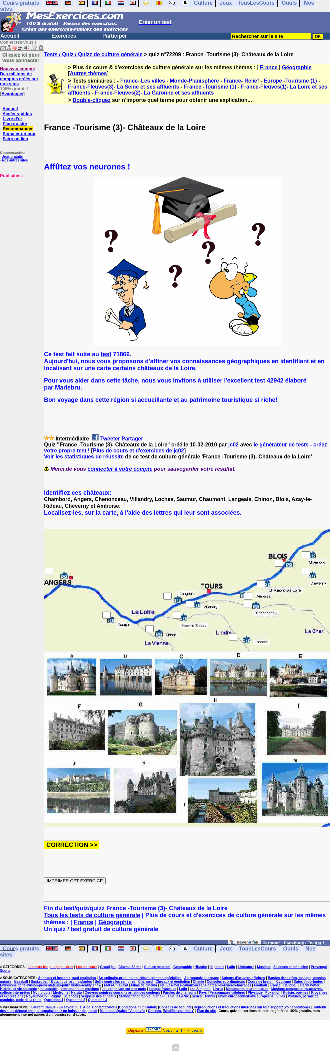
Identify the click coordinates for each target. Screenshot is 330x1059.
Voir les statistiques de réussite (84, 456)
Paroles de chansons (179, 992)
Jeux (226, 948)
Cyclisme (283, 981)
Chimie (198, 981)
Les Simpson (200, 989)
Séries (197, 996)
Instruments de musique (79, 989)
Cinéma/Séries (129, 967)
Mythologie (41, 992)
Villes (280, 996)
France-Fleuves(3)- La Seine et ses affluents (123, 87)
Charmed (145, 981)
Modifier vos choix (178, 1011)
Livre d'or (12, 118)
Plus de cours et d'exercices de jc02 (138, 450)
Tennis (210, 996)
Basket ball (39, 981)
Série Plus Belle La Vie (171, 996)
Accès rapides (17, 113)
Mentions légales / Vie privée (122, 1011)
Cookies (154, 1011)
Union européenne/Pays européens (245, 996)
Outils (290, 948)
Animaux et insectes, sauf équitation (67, 978)
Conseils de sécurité (175, 1007)
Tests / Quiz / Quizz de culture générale (93, 54)
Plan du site (15, 123)
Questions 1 (53, 1000)
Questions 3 (97, 1000)
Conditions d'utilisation (137, 1007)
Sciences (71, 996)
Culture (203, 948)
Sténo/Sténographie (134, 996)
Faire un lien (15, 138)
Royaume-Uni (36, 996)
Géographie (297, 67)
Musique (264, 967)
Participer (114, 36)
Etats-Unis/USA (116, 985)
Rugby (55, 996)
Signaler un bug (19, 133)
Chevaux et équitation (172, 981)
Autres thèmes (88, 73)
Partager (132, 438)
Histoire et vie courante (18, 989)
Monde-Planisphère (194, 81)
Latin (231, 967)
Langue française (162, 989)
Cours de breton (260, 981)
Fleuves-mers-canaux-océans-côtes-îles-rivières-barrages (205, 985)
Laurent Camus (43, 1007)
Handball (290, 985)
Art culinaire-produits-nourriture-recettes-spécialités (140, 978)
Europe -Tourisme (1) (290, 81)
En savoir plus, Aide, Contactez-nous (88, 1007)
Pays (203, 992)
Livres (218, 989)
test (106, 354)
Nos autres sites (15, 160)
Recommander (18, 128)
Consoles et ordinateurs (226, 981)
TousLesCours (257, 948)
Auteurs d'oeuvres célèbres (243, 978)
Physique (255, 992)
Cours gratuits (21, 948)
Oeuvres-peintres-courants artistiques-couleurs (122, 992)
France (268, 67)
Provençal (319, 967)
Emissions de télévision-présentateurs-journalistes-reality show (50, 985)
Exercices (63, 36)
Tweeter (110, 438)
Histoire (201, 967)
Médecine (61, 992)
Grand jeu (108, 967)
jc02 (233, 444)
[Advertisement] (20, 211)
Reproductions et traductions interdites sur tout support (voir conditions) (252, 1007)
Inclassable (49, 989)
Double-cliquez (92, 100)
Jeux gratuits (12, 156)
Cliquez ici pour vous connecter (21, 57)
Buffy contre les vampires (115, 981)
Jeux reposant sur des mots (124, 989)
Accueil (9, 36)
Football (260, 985)
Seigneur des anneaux (98, 996)
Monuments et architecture (247, 989)
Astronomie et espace (201, 978)
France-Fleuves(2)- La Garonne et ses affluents (154, 93)
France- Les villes (142, 81)
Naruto (76, 992)
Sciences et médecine (290, 967)
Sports (5, 970)
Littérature (246, 967)
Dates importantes (308, 981)
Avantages (12, 93)
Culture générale (157, 967)
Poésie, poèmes (295, 992)
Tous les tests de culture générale (92, 915)
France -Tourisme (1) (210, 87)
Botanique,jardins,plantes (71, 981)
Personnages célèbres (227, 992)
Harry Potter (310, 985)
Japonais (217, 967)
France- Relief (241, 81)
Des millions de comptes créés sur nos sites (19, 76)
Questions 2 (75, 1000)
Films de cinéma (144, 985)
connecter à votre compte (120, 469)
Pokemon (272, 992)
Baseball (21, 981)
